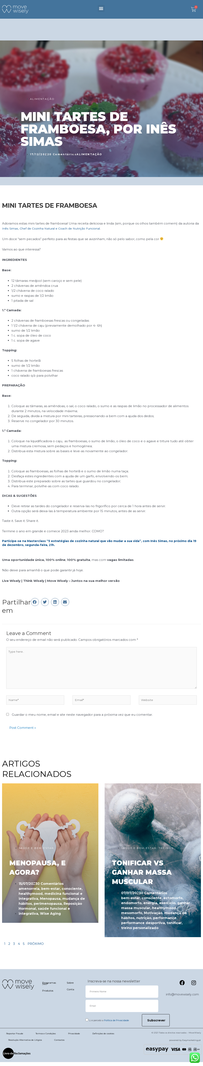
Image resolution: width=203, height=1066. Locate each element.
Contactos (59, 1044)
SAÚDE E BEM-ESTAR (36, 852)
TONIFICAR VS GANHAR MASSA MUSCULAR (142, 876)
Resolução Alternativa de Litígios (25, 1044)
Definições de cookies (103, 1037)
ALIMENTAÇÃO (42, 98)
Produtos (47, 994)
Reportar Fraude (14, 1037)
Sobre (70, 986)
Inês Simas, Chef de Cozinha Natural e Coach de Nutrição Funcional (55, 228)
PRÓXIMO (36, 948)
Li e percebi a (109, 1024)
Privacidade (74, 1037)
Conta (70, 993)
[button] (101, 8)
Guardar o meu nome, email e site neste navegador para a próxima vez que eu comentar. (82, 719)
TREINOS (166, 852)
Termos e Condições (46, 1037)
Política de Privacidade (116, 1024)
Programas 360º (49, 987)
